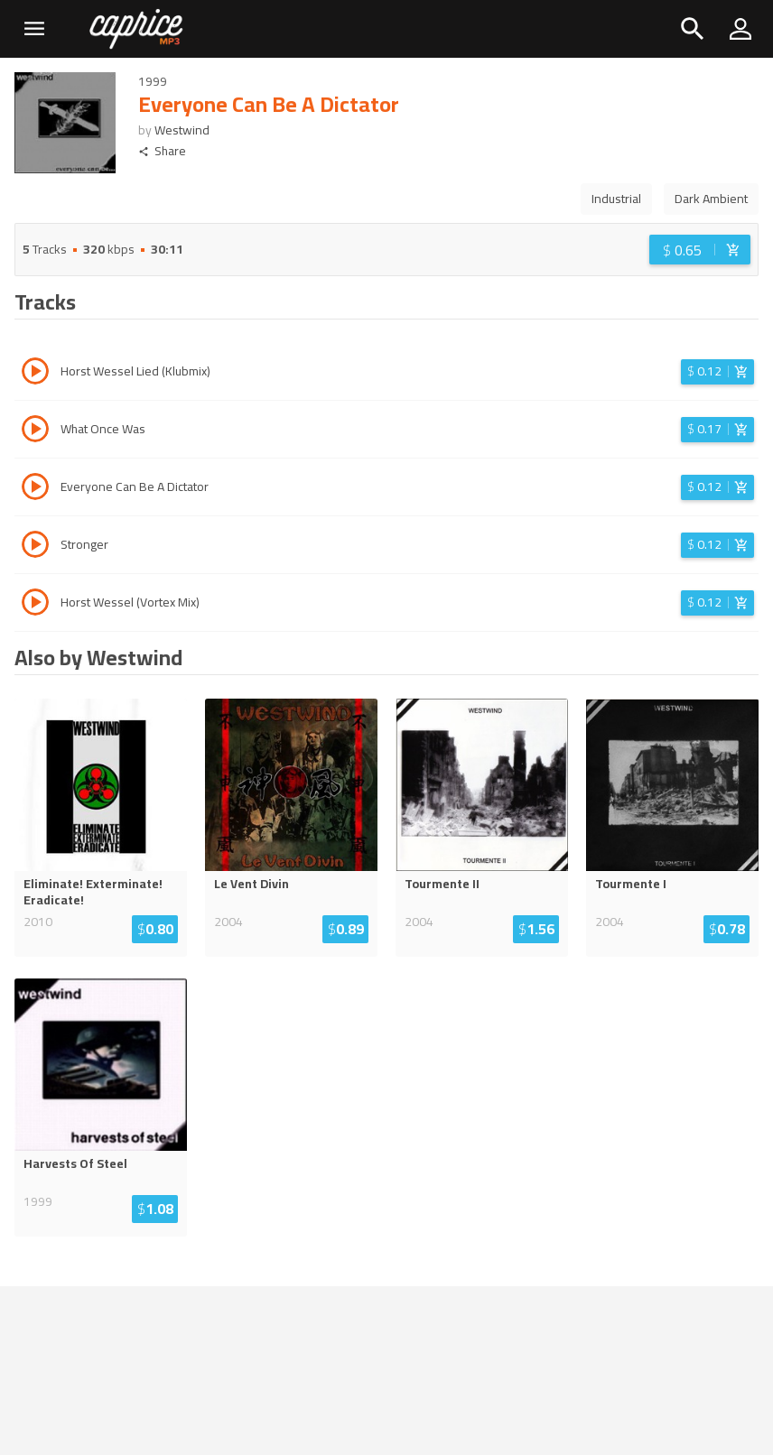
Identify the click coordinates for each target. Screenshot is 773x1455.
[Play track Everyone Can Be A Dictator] (35, 489)
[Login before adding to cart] (699, 249)
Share (162, 151)
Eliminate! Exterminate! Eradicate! (93, 892)
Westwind (182, 130)
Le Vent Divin (251, 884)
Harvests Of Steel (75, 1163)
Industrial (616, 198)
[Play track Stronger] (35, 547)
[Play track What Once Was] (35, 431)
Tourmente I (630, 884)
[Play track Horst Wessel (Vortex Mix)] (35, 604)
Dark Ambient (711, 198)
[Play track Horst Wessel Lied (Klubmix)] (35, 373)
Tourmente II (442, 884)
